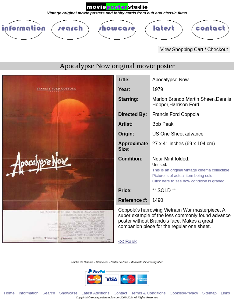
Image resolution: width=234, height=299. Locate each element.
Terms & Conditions (148, 293)
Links (225, 293)
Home (9, 293)
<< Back (127, 241)
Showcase (68, 293)
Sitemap (209, 293)
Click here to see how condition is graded (188, 181)
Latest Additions (95, 293)
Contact (120, 293)
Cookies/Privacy (184, 293)
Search (49, 293)
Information (28, 293)
